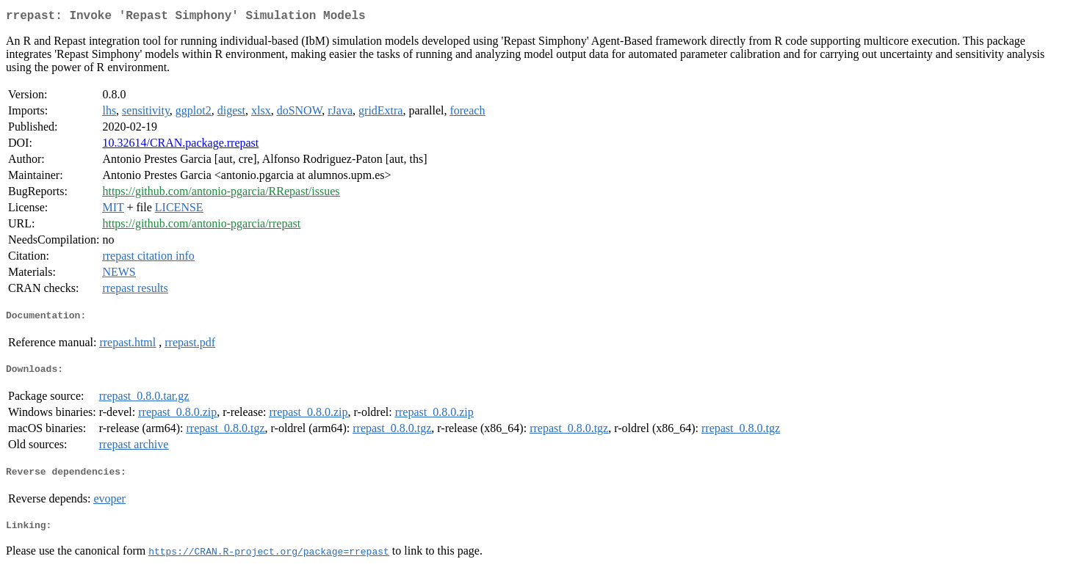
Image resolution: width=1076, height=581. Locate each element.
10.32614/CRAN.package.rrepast (180, 145)
